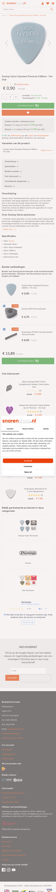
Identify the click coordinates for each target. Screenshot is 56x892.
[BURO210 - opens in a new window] (45, 421)
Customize (28, 466)
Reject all (28, 472)
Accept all (28, 461)
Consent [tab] (10, 429)
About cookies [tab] (28, 429)
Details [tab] (46, 429)
